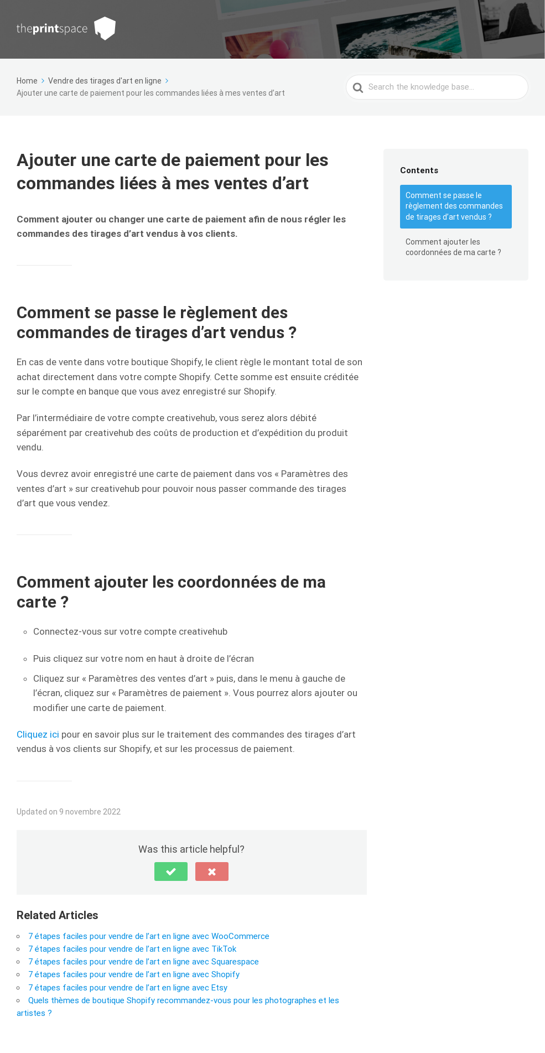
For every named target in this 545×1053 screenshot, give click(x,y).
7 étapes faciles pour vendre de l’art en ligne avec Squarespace (143, 962)
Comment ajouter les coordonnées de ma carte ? (453, 247)
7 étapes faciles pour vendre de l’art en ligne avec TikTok (132, 949)
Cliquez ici (38, 734)
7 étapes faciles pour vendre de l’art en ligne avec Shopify (134, 974)
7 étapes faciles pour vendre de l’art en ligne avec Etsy (127, 988)
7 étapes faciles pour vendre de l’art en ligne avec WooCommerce (148, 936)
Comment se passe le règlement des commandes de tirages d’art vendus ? (454, 206)
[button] (171, 871)
